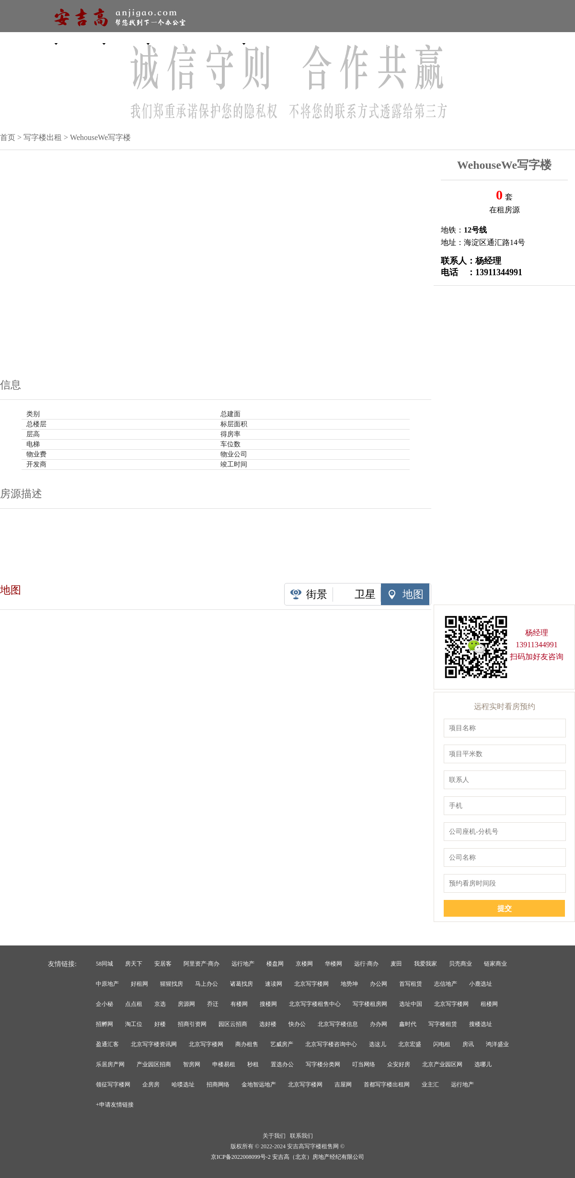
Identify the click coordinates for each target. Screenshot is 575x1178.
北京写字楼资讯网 (154, 1044)
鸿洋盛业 (497, 1044)
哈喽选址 (183, 1084)
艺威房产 (281, 1044)
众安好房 (398, 1064)
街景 (316, 594)
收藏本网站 (539, 43)
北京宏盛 (409, 1044)
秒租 (253, 1064)
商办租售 (246, 1044)
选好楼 (267, 1024)
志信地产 (445, 983)
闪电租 (441, 1044)
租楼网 (489, 1004)
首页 (7, 137)
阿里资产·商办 (201, 963)
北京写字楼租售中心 (315, 1004)
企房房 (151, 1084)
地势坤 (349, 983)
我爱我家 (425, 963)
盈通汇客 (107, 1044)
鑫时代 (407, 1024)
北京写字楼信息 (338, 1024)
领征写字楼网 (113, 1084)
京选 (160, 1004)
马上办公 (206, 983)
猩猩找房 (171, 983)
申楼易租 (223, 1064)
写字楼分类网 (323, 1064)
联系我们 (301, 1135)
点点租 (133, 1004)
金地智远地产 (259, 1084)
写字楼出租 (42, 137)
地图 (413, 594)
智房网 (191, 1064)
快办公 (297, 1024)
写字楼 (43, 43)
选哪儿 (483, 1064)
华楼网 (333, 963)
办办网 (378, 1024)
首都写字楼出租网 (387, 1084)
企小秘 (104, 1004)
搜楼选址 (480, 1024)
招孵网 (104, 1024)
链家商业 (495, 963)
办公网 (378, 983)
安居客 (163, 963)
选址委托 (378, 43)
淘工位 (133, 1024)
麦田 (396, 963)
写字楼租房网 (370, 1004)
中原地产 (107, 983)
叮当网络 (363, 1064)
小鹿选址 (480, 983)
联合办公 (187, 43)
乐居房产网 (110, 1064)
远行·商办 (366, 963)
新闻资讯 (282, 43)
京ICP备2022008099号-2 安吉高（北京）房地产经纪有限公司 (287, 1157)
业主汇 (430, 1084)
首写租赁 (410, 983)
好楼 (160, 1024)
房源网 (186, 1004)
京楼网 (304, 963)
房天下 (133, 963)
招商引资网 (192, 1024)
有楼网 (239, 1004)
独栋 (139, 43)
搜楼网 (268, 1004)
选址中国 (410, 1004)
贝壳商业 (460, 963)
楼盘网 (275, 963)
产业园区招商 (154, 1064)
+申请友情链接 (115, 1104)
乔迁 (212, 1004)
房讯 (468, 1044)
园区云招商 (232, 1024)
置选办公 (282, 1064)
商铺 (235, 43)
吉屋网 (343, 1084)
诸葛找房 (241, 983)
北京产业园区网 (442, 1064)
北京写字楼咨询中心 (331, 1044)
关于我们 (274, 1135)
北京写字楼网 (311, 983)
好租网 (139, 983)
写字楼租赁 (442, 1024)
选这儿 (377, 1044)
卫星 (365, 594)
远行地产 (242, 963)
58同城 (104, 963)
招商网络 (218, 1084)
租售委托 (330, 43)
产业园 (91, 43)
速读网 (273, 983)
